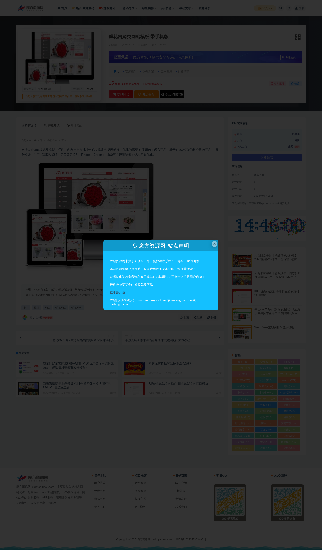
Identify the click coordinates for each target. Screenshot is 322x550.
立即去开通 (117, 292)
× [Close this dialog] (214, 244)
